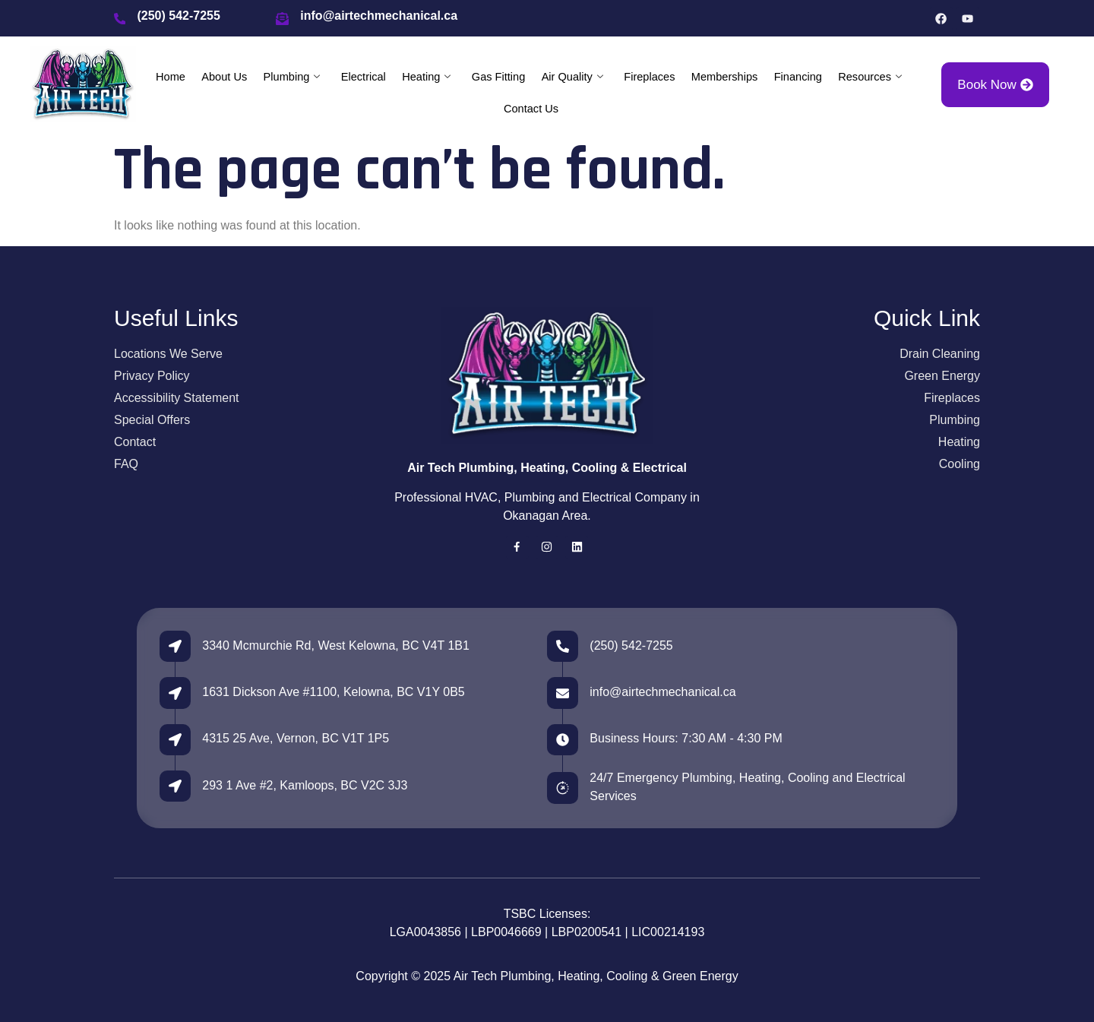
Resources (872, 77)
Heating (425, 77)
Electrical (362, 77)
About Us (222, 77)
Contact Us (531, 109)
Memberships (725, 77)
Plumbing (290, 77)
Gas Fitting (498, 77)
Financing (799, 77)
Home (168, 77)
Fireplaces (649, 77)
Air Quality (571, 77)
